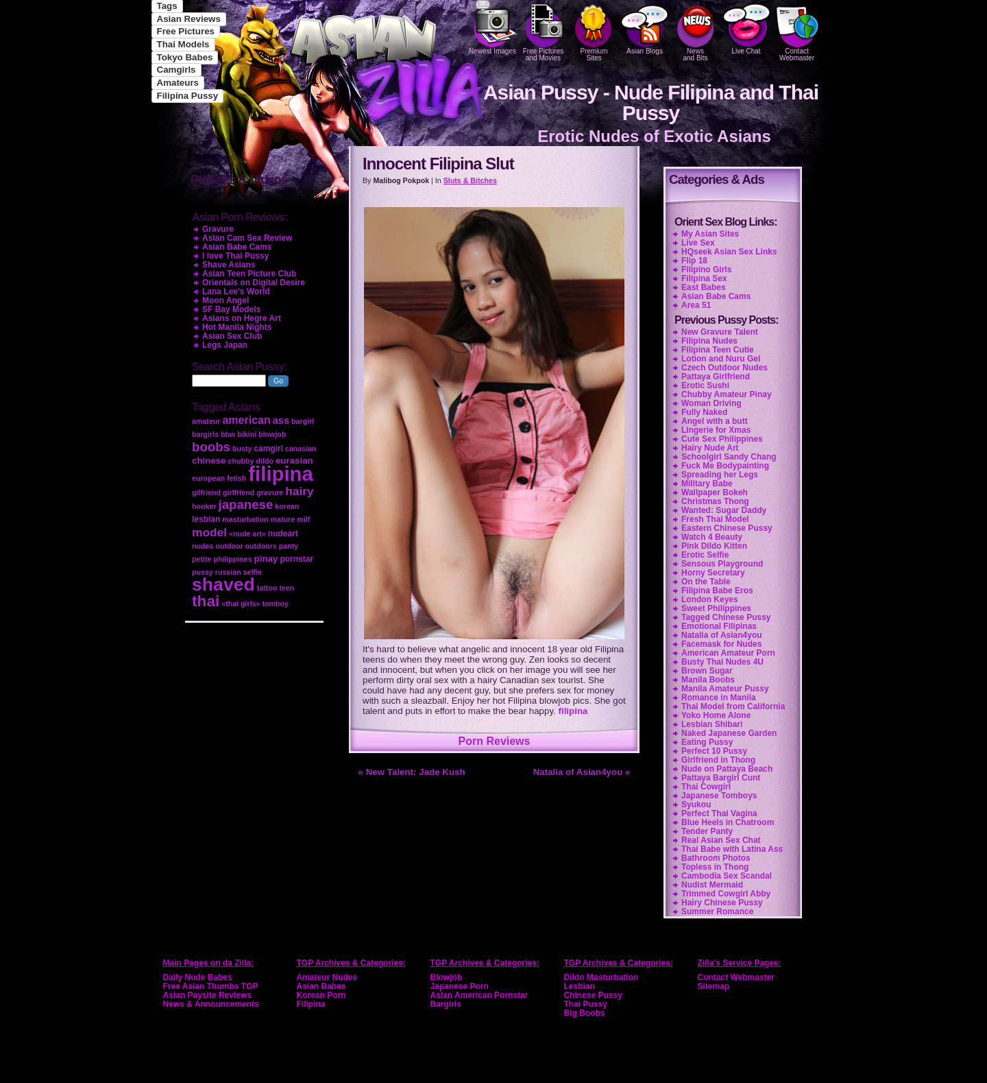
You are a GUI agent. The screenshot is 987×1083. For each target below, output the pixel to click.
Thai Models (183, 44)
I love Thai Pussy (235, 256)
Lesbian (579, 986)
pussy (202, 572)
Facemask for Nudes (721, 644)
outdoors (261, 546)
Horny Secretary (713, 573)
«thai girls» (240, 603)
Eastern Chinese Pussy (726, 528)
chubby (241, 461)
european (208, 478)
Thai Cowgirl (706, 787)
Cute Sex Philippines (722, 439)
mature (283, 519)
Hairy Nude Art (710, 448)
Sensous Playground (722, 564)
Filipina (311, 1004)
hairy (299, 491)
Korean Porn (321, 995)
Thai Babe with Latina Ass (732, 849)
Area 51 (696, 305)
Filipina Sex (704, 278)
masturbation (245, 519)
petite (201, 559)
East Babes (703, 287)
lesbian (206, 519)
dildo (264, 461)
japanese (246, 504)
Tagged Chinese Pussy (725, 617)
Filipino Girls (706, 269)
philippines (232, 559)
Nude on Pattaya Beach (726, 769)
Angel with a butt (714, 421)
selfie (252, 572)
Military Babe (707, 483)
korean (287, 506)
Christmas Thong (715, 501)
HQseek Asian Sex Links (729, 252)
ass (281, 420)
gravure (269, 492)
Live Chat (746, 27)
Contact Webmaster (797, 31)
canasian (301, 448)
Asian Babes (321, 986)
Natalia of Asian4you (721, 635)
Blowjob (446, 977)
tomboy (275, 603)
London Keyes (709, 599)
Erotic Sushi (705, 385)
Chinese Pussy (593, 995)
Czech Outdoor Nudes (724, 367)
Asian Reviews (189, 19)
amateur (206, 421)
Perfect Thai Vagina (719, 813)
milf (303, 519)
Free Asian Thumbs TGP (210, 986)
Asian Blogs (645, 27)
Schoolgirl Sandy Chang (729, 457)
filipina (573, 711)
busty (242, 448)
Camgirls (176, 69)
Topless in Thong (714, 867)
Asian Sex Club (232, 336)
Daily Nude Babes (197, 977)
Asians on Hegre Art (241, 318)
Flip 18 (694, 260)
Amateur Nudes (327, 977)
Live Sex (698, 243)
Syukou (696, 804)
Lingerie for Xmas (716, 430)
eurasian (294, 460)
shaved (223, 584)
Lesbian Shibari (711, 724)
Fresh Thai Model (715, 519)
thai (205, 601)
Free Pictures (186, 31)
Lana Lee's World (236, 291)
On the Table (706, 581)
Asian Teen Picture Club (249, 273)
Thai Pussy (585, 1004)
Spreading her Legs (719, 474)
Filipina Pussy (188, 96)
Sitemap (714, 986)
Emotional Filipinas (719, 626)
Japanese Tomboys (719, 795)
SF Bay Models (231, 309)
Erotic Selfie (705, 555)
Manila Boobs (708, 680)
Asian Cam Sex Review (247, 238)
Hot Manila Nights (236, 327)
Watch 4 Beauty (711, 537)
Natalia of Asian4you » (582, 772)
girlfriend (238, 492)
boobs (211, 447)
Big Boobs (584, 1013)
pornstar (296, 559)
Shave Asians (229, 265)
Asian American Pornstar (479, 995)
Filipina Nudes (709, 341)
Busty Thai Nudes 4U (722, 662)
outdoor (229, 546)
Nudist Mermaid (712, 885)
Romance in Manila (718, 697)
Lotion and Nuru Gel (720, 359)
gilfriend (206, 492)
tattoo (267, 588)
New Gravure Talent (719, 332)
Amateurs (178, 83)
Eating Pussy (707, 742)
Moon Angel (225, 300)
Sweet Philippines (716, 608)
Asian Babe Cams (716, 296)
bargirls (205, 434)
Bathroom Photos (716, 858)
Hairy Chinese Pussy (722, 902)
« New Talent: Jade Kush (411, 772)
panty (288, 546)
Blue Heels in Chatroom (727, 822)
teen (286, 588)
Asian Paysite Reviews (207, 995)
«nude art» (247, 533)
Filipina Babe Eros (717, 590)
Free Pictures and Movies (543, 31)
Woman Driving (711, 403)
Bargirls (445, 1004)
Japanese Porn (459, 986)
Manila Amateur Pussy (725, 688)
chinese (209, 460)
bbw (228, 434)
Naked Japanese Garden (729, 733)
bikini (246, 434)
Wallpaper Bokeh (714, 492)
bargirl (302, 421)
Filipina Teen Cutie (717, 350)
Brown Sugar (707, 671)
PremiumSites (594, 31)
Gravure (218, 229)
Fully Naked (704, 412)
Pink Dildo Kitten (714, 546)
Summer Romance (717, 911)
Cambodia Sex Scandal (726, 876)
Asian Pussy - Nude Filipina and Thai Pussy (650, 102)
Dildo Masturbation (601, 977)
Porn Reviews (495, 741)
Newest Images (492, 27)
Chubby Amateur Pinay (726, 394)
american (246, 420)
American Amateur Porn (728, 653)
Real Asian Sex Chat (721, 840)
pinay (266, 559)
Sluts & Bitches (470, 180)
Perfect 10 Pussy (714, 751)
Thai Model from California (733, 706)
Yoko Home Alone (716, 715)
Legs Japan (224, 345)
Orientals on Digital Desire (253, 282)
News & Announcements (211, 1004)
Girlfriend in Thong (718, 760)
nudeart (283, 533)
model (209, 532)
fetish (236, 478)
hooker (204, 506)
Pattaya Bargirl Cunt (720, 778)
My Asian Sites (710, 234)
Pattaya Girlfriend (715, 376)
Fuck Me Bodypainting (725, 466)
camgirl (268, 448)
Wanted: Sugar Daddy (723, 510)
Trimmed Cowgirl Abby (725, 893)
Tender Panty (707, 831)
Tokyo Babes (185, 57)
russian (228, 572)
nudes (202, 546)
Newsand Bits (695, 31)
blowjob (272, 434)
